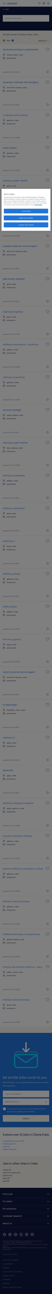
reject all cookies (26, 218)
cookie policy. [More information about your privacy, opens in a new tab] (38, 205)
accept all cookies (26, 225)
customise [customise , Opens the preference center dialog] (26, 211)
